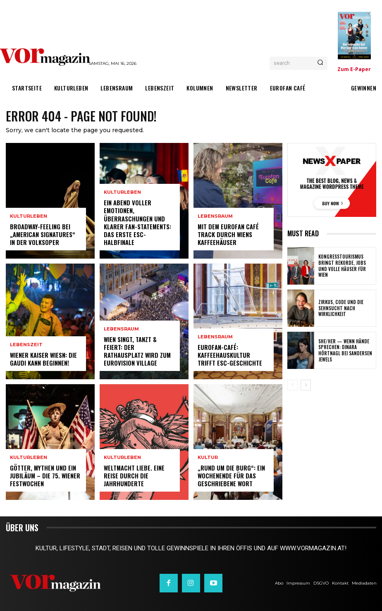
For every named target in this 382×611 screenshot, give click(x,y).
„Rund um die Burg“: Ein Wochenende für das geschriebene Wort (230, 476)
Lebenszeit (26, 345)
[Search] (320, 63)
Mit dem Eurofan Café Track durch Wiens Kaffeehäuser (228, 235)
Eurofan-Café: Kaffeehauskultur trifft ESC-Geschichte (233, 355)
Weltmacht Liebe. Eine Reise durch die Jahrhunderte (133, 476)
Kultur (208, 458)
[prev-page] (292, 385)
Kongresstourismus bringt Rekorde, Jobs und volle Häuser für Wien (344, 266)
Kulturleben (28, 217)
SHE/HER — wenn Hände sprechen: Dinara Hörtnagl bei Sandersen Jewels (346, 350)
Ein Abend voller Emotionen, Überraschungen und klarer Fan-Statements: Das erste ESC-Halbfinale (139, 227)
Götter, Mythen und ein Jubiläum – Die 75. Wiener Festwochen (44, 476)
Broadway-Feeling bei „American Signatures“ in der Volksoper (45, 235)
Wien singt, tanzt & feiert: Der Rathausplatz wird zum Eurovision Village (139, 352)
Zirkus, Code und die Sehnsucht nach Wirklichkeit (339, 308)
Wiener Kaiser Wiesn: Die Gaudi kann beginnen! (43, 359)
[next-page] (306, 385)
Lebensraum (121, 330)
